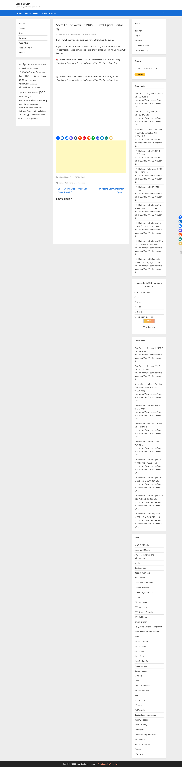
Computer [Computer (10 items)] (36, 68)
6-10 (139, 302)
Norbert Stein (140, 700)
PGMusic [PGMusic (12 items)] (35, 93)
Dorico (137, 597)
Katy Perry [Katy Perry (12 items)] (28, 80)
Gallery (36, 13)
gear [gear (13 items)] (44, 72)
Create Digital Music (144, 592)
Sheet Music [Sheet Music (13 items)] (34, 104)
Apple (137, 563)
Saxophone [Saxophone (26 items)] (23, 104)
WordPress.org (141, 50)
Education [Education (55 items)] (24, 71)
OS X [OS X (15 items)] (29, 93)
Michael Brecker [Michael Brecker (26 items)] (25, 87)
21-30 (139, 312)
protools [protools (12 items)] (31, 97)
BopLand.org (140, 568)
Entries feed (140, 40)
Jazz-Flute (139, 651)
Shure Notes (140, 739)
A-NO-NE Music (142, 545)
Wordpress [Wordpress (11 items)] (21, 119)
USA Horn (139, 754)
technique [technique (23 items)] (42, 111)
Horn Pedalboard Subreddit (147, 631)
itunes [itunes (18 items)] (43, 76)
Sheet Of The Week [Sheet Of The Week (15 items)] (25, 108)
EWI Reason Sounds (144, 612)
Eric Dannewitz (141, 602)
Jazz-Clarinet (140, 646)
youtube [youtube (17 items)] (34, 119)
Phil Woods (140, 710)
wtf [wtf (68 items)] (28, 118)
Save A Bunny (141, 725)
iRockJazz (139, 636)
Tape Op (138, 749)
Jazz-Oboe (139, 656)
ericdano (76, 34)
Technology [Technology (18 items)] (35, 114)
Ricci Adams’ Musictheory (146, 715)
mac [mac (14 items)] (34, 80)
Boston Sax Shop (142, 573)
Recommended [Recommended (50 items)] (27, 100)
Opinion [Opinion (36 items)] (22, 92)
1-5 (138, 297)
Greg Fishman (141, 622)
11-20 (139, 307)
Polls (44, 13)
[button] (58, 138)
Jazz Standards (141, 641)
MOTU (137, 695)
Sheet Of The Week (77, 177)
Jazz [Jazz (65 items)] (21, 79)
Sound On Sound (142, 744)
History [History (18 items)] (21, 76)
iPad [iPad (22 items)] (34, 76)
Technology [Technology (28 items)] (23, 114)
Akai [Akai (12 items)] (19, 64)
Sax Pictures (140, 730)
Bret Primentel (141, 578)
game (61, 183)
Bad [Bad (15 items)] (32, 64)
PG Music (139, 705)
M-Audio (138, 676)
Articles (52, 13)
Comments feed (142, 45)
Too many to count (145, 317)
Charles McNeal (142, 587)
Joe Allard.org (141, 666)
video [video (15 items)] (43, 114)
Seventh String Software (145, 734)
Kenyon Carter (141, 671)
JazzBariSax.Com (142, 661)
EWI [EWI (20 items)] (33, 72)
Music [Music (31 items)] (37, 87)
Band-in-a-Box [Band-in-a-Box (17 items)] (40, 64)
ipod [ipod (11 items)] (38, 76)
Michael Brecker (142, 690)
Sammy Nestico (141, 720)
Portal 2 (72, 183)
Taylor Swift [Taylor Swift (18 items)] (31, 111)
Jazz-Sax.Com (23, 3)
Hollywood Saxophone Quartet (148, 627)
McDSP (138, 681)
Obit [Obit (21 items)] (43, 87)
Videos (21, 52)
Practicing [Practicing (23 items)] (22, 97)
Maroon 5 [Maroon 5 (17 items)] (33, 84)
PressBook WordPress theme (108, 764)
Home (28, 13)
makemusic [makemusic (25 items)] (23, 84)
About (20, 13)
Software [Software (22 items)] (22, 111)
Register (138, 31)
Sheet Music (64, 177)
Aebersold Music (142, 550)
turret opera (80, 183)
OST (66, 183)
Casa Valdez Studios (144, 583)
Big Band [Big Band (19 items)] (22, 68)
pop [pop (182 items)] (42, 92)
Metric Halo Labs (142, 685)
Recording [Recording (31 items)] (42, 100)
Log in (137, 36)
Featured (22, 28)
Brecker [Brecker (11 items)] (29, 68)
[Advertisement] (91, 156)
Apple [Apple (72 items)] (26, 64)
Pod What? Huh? (144, 292)
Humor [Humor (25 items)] (28, 76)
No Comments (90, 34)
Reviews (22, 38)
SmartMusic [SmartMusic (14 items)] (38, 108)
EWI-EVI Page (141, 617)
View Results (149, 327)
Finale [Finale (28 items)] (38, 72)
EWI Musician (141, 607)
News (20, 33)
